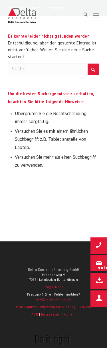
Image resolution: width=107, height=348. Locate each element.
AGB (34, 314)
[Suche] (83, 15)
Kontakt (69, 314)
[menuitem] (83, 15)
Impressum (50, 314)
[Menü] (96, 15)
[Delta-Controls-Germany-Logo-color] (36, 15)
